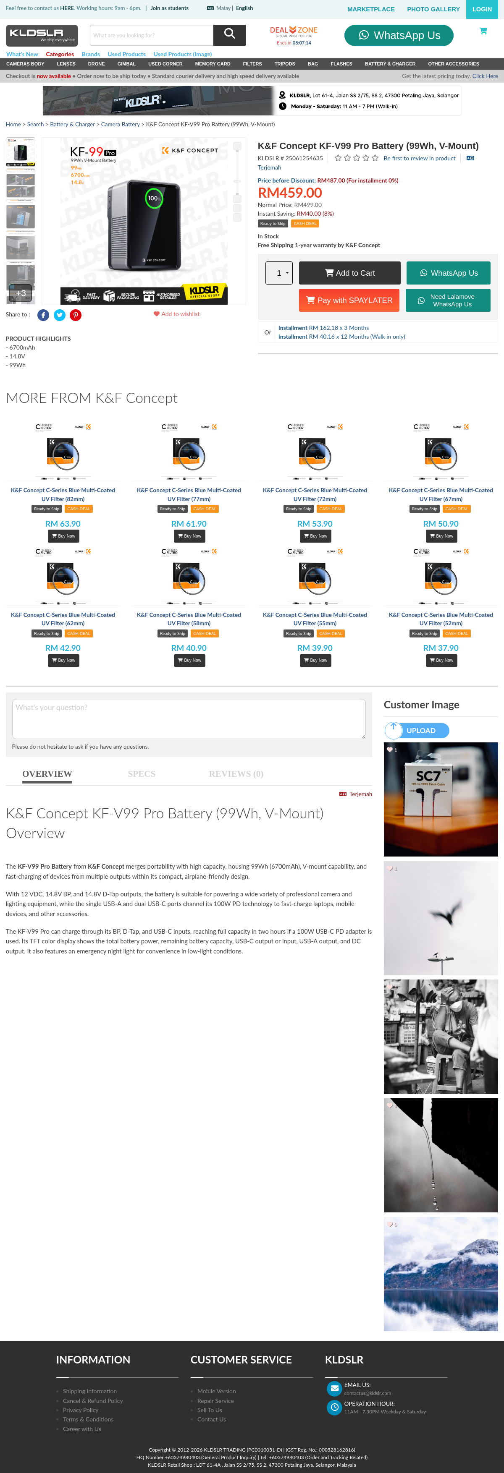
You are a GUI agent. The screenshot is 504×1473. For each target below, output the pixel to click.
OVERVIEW (47, 774)
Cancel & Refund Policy (93, 1400)
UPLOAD (414, 730)
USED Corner (165, 63)
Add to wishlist (176, 313)
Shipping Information (90, 1391)
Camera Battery (120, 124)
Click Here (485, 76)
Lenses (66, 63)
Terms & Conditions (88, 1419)
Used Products (127, 53)
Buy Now (63, 536)
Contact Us (211, 1419)
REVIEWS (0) (236, 774)
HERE (67, 8)
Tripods (285, 63)
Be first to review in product (420, 158)
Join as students (169, 8)
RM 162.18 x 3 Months (323, 327)
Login (482, 9)
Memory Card (213, 63)
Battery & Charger (390, 63)
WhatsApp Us (399, 35)
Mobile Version (216, 1391)
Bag (313, 63)
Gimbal (127, 63)
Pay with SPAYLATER (349, 300)
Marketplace (371, 9)
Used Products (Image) (182, 53)
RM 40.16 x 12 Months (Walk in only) (341, 336)
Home (13, 124)
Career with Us (82, 1428)
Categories (60, 53)
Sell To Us (209, 1409)
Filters (252, 63)
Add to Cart (350, 273)
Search (35, 124)
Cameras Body (25, 63)
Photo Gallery (433, 9)
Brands (91, 53)
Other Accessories (453, 63)
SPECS (142, 774)
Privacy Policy (80, 1409)
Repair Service (215, 1400)
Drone (96, 63)
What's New (22, 53)
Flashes (341, 63)
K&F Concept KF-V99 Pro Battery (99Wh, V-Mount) (368, 146)
